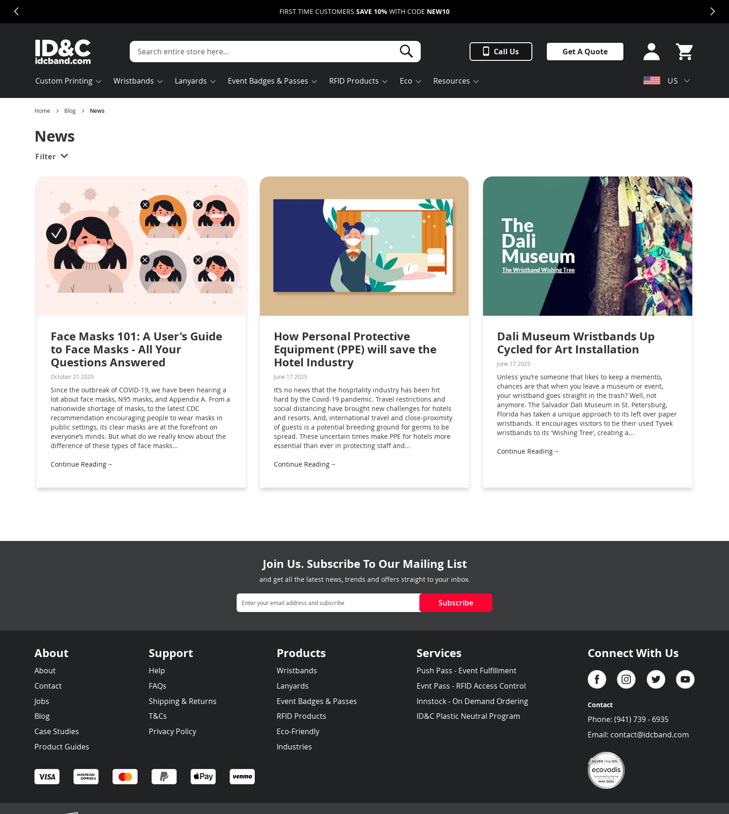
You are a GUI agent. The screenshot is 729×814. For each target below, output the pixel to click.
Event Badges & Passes (317, 701)
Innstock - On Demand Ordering (472, 701)
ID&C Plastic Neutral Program (468, 716)
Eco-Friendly (298, 731)
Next (712, 11)
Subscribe (455, 603)
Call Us (506, 51)
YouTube (685, 679)
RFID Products (301, 716)
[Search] (406, 51)
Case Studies (56, 731)
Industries (294, 747)
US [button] (660, 80)
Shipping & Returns (183, 701)
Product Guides (61, 747)
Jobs (41, 701)
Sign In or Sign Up (649, 51)
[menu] (281, 82)
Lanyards (293, 686)
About (45, 670)
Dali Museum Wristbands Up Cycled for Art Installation (576, 342)
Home (42, 111)
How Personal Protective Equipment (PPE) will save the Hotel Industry (355, 349)
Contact (48, 686)
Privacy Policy (172, 731)
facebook (597, 679)
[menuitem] (65, 82)
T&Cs (158, 716)
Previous (16, 11)
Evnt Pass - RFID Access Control (471, 686)
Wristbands (297, 670)
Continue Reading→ (82, 464)
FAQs (157, 686)
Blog (70, 111)
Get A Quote (585, 51)
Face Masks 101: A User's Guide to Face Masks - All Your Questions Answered (136, 349)
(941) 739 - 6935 (641, 719)
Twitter (656, 679)
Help (157, 670)
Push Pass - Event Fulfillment (467, 670)
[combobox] (275, 51)
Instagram (626, 679)
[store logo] (63, 51)
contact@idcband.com (649, 734)
